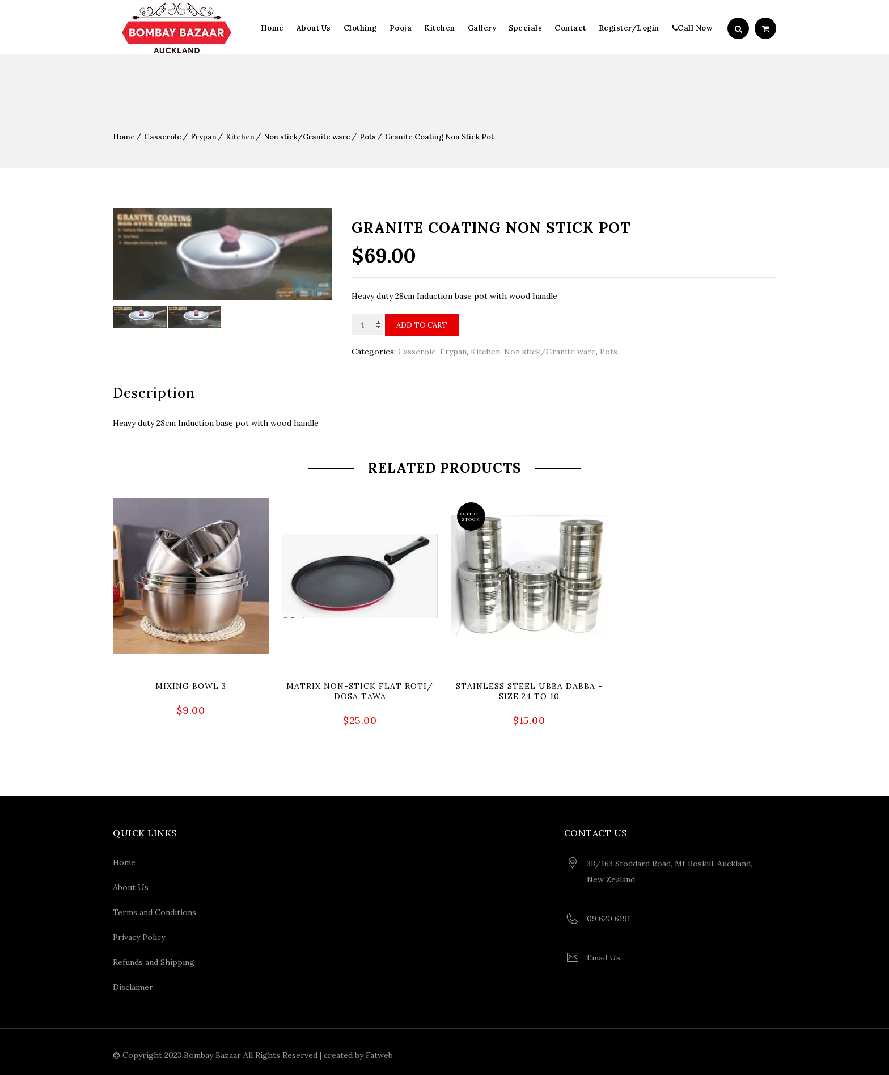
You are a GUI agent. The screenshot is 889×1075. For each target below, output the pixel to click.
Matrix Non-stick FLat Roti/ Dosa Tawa (359, 691)
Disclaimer (133, 983)
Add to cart (421, 325)
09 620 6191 (608, 914)
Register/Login (629, 28)
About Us (314, 28)
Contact (570, 28)
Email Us (603, 954)
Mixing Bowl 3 (190, 686)
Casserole (162, 137)
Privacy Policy (139, 933)
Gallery (482, 28)
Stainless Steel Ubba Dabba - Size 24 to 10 (529, 691)
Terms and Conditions (154, 908)
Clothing (360, 28)
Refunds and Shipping (153, 958)
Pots (367, 137)
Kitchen (439, 28)
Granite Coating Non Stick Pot (439, 137)
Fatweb (379, 1051)
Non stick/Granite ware (307, 137)
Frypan (203, 137)
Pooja (401, 28)
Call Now (692, 28)
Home (272, 28)
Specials (525, 28)
